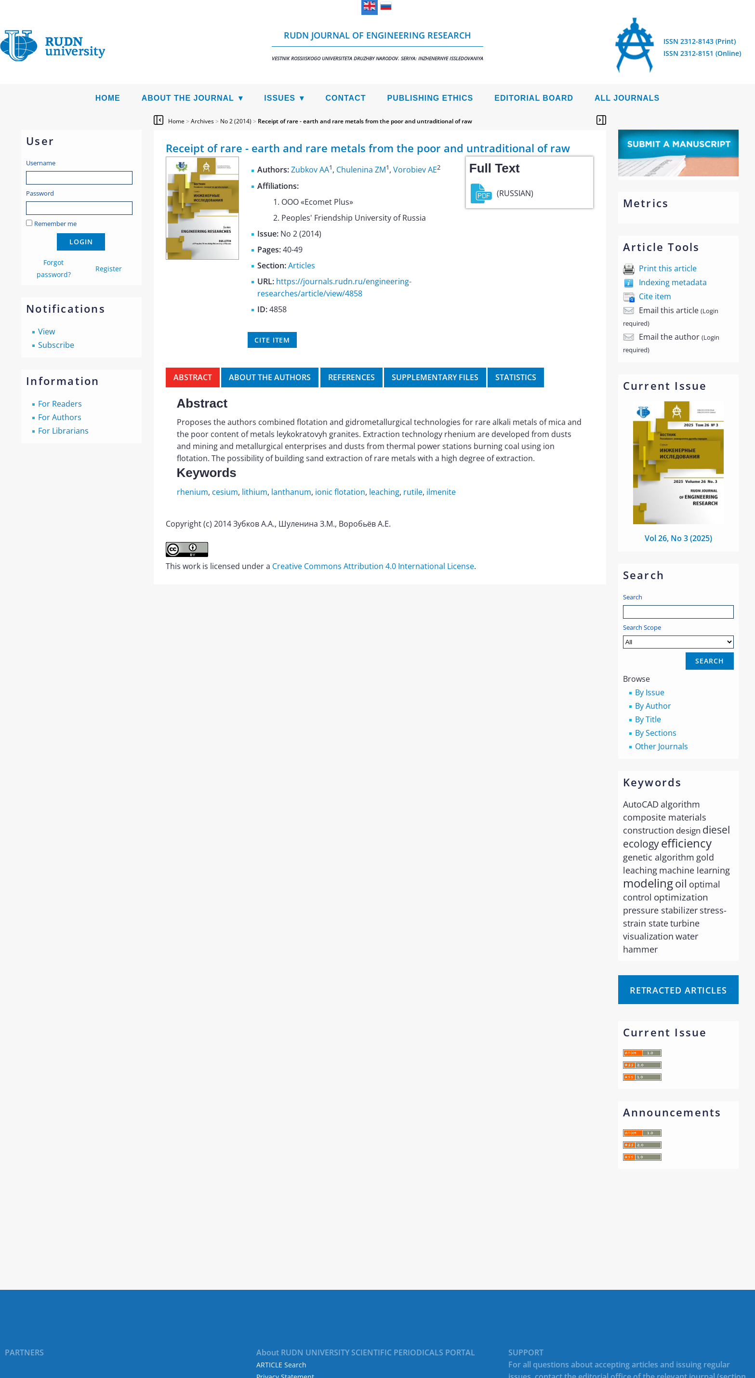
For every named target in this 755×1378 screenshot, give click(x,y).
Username (40, 163)
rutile (413, 492)
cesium (225, 492)
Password (40, 193)
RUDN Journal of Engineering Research (377, 45)
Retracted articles (678, 990)
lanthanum (291, 492)
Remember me (55, 223)
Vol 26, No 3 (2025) (678, 538)
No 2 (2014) (236, 121)
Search (632, 597)
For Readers (60, 403)
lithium (254, 492)
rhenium (192, 492)
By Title (648, 719)
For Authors (59, 417)
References (351, 377)
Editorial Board (533, 98)
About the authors (270, 377)
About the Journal (188, 98)
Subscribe (56, 345)
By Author (653, 706)
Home (107, 98)
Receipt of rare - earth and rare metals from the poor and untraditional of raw (365, 121)
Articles (301, 265)
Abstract (192, 377)
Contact (345, 98)
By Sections (655, 733)
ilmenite (441, 492)
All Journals (627, 98)
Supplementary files (435, 377)
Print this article (668, 268)
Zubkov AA (310, 170)
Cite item (655, 296)
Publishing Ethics (430, 98)
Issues (279, 98)
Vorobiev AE (415, 170)
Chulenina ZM (361, 170)
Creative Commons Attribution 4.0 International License (373, 566)
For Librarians (63, 430)
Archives (202, 121)
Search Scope (678, 636)
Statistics (515, 377)
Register (108, 268)
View (46, 331)
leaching (384, 492)
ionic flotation (340, 492)
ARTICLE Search (281, 1364)
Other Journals (661, 746)
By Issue (649, 692)
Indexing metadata (673, 282)
